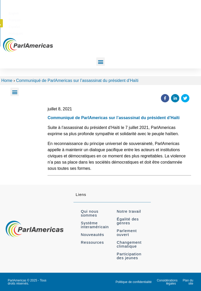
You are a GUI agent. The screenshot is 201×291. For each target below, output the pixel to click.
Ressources (92, 242)
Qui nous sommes (89, 213)
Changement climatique (129, 244)
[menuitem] (108, 13)
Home (6, 80)
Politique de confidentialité (134, 282)
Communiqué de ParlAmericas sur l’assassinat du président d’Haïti (77, 80)
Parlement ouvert (127, 232)
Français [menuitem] (124, 12)
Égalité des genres (128, 221)
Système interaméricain (95, 225)
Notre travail (129, 211)
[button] (188, 12)
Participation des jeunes (129, 256)
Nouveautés (92, 234)
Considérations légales (167, 282)
